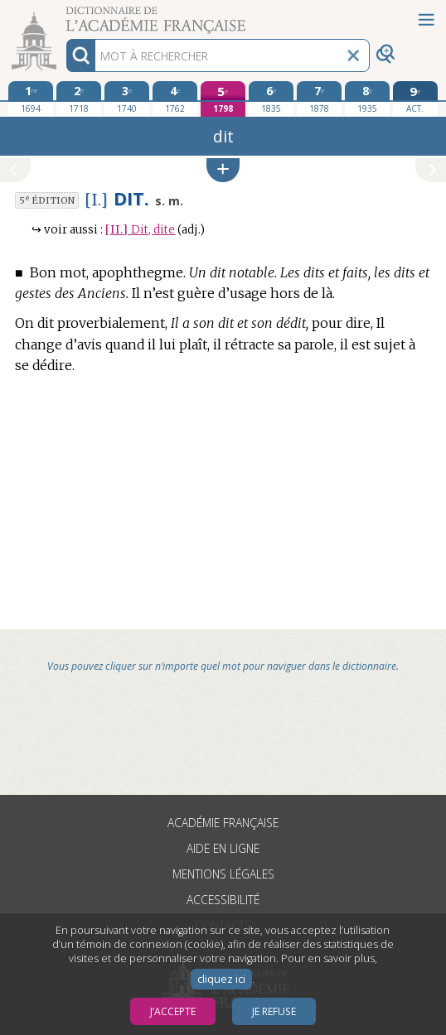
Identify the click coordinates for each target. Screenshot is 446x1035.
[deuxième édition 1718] (78, 98)
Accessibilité (223, 899)
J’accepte (173, 1011)
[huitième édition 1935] (367, 98)
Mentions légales (223, 874)
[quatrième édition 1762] (175, 98)
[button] (223, 170)
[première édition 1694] (30, 98)
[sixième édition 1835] (271, 98)
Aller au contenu (64, 14)
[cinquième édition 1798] (223, 99)
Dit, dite (140, 230)
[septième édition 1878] (319, 98)
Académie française (223, 822)
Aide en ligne (223, 848)
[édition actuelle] (415, 99)
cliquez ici (221, 979)
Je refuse (274, 1011)
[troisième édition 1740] (126, 98)
